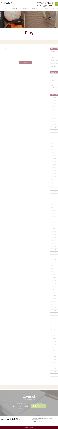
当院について (15, 8)
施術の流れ (25, 8)
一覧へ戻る (25, 63)
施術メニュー (35, 8)
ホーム (6, 8)
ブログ (53, 8)
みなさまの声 (45, 8)
